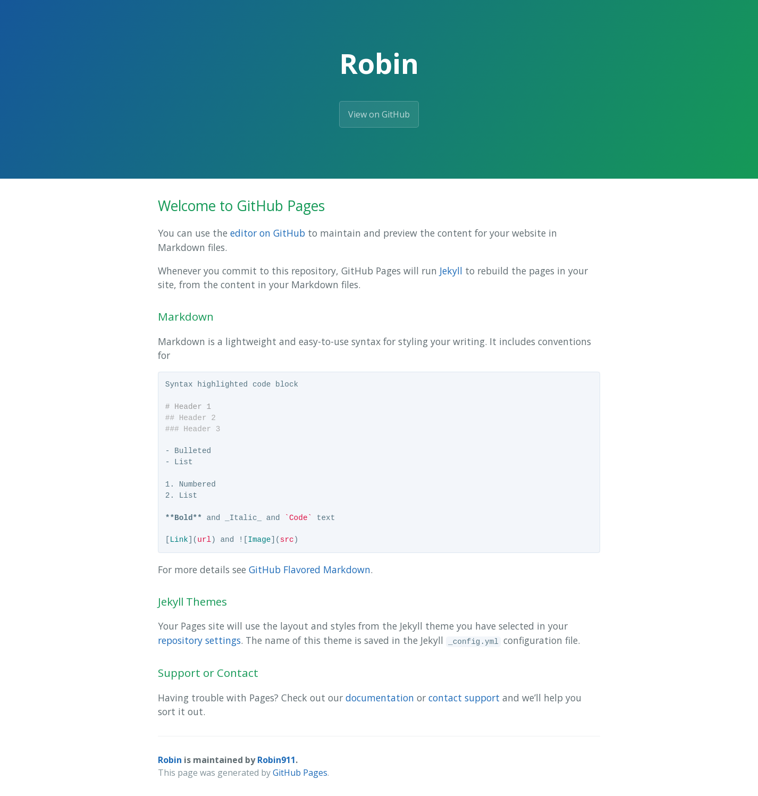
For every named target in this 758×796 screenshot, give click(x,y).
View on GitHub (379, 114)
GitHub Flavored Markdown (309, 569)
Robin (170, 760)
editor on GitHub (267, 233)
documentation (380, 697)
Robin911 (276, 760)
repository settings (199, 640)
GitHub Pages (300, 772)
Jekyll (451, 270)
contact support (464, 697)
